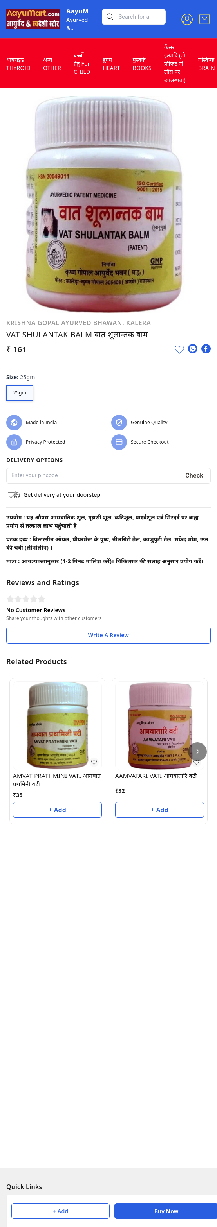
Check (194, 475)
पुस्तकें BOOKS (142, 64)
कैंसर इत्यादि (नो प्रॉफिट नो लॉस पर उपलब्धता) (175, 63)
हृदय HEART (111, 64)
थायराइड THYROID (18, 64)
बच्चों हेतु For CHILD (82, 63)
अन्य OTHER (52, 64)
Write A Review (108, 635)
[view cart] (204, 19)
